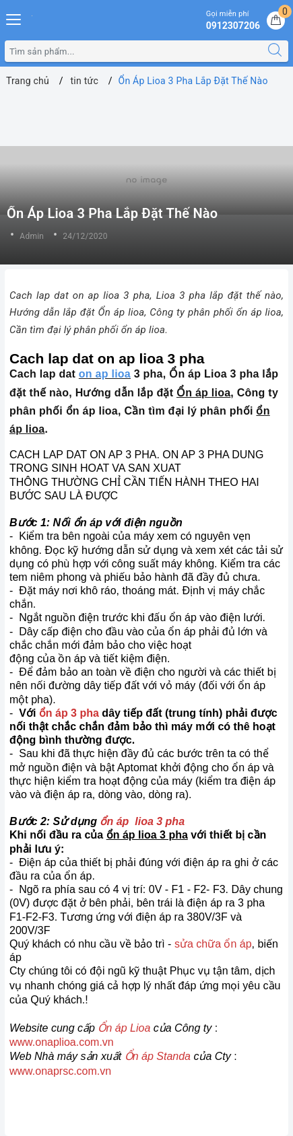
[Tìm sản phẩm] (133, 51)
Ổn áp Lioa (124, 1028)
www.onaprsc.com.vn (60, 1071)
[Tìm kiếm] (274, 51)
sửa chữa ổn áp (211, 944)
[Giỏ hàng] (276, 20)
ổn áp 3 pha (69, 713)
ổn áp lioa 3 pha (142, 821)
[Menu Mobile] (14, 18)
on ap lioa (105, 374)
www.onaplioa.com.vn (61, 1042)
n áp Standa (162, 1056)
